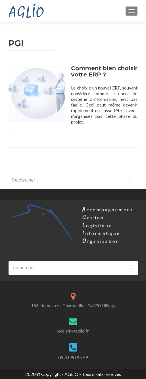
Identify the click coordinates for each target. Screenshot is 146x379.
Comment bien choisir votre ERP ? (104, 71)
